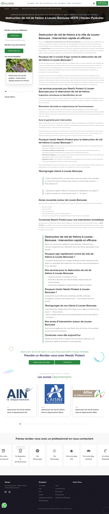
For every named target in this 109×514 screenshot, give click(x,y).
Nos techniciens (59, 494)
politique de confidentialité (62, 497)
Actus (40, 491)
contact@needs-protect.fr (12, 487)
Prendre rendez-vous (14, 50)
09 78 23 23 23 (15, 35)
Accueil (7, 8)
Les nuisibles (15, 8)
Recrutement (59, 491)
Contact (41, 494)
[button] (5, 91)
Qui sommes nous (60, 488)
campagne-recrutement (45, 497)
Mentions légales (43, 500)
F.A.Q (40, 488)
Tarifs (56, 485)
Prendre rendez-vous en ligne (41, 362)
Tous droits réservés (66, 508)
